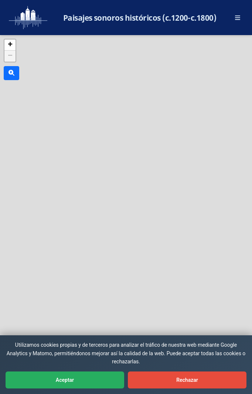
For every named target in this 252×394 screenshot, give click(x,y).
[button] (10, 45)
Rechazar (187, 380)
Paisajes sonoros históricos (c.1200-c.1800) (140, 18)
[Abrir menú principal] (237, 17)
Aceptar (65, 380)
